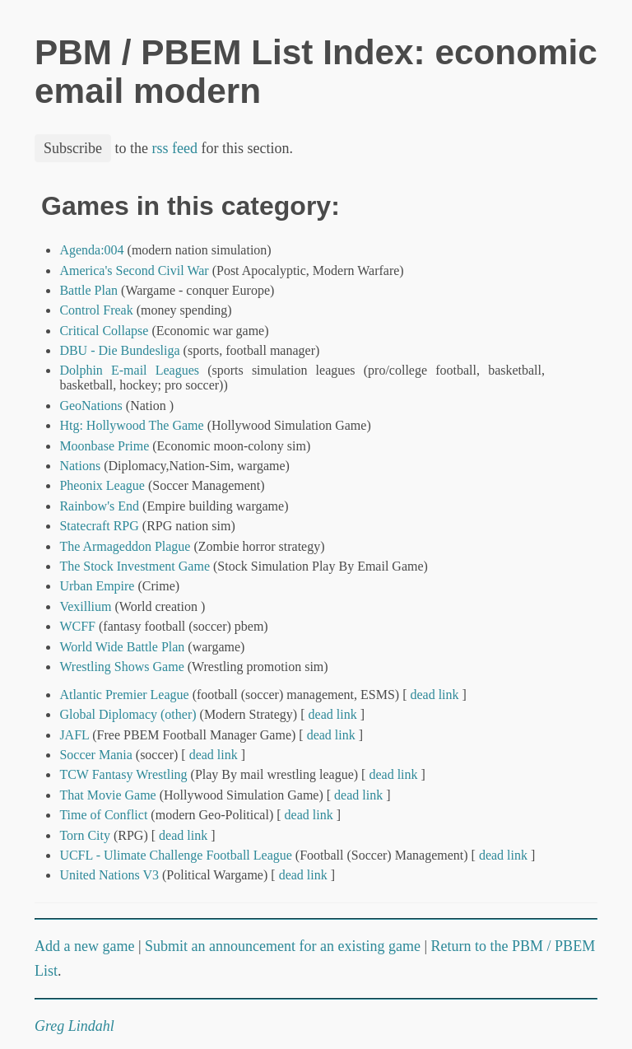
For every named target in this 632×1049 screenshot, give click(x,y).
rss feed (175, 148)
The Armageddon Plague (124, 546)
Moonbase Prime (104, 446)
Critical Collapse (103, 331)
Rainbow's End (99, 506)
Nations (79, 466)
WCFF (77, 626)
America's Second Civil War (133, 270)
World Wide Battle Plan (121, 647)
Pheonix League (102, 485)
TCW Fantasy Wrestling (123, 774)
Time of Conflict (103, 815)
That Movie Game (107, 795)
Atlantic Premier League (123, 695)
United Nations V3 (109, 875)
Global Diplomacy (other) (127, 714)
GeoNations (90, 406)
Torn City (84, 835)
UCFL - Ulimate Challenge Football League (175, 855)
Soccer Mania (95, 755)
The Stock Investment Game (134, 566)
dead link (434, 695)
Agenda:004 (91, 250)
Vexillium (85, 606)
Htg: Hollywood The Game (131, 425)
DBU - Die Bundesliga (119, 350)
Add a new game (84, 946)
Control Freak (95, 310)
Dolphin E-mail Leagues (129, 370)
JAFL (74, 735)
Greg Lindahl (74, 1026)
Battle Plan (88, 290)
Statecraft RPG (98, 526)
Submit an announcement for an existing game (283, 946)
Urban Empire (96, 586)
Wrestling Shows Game (121, 667)
